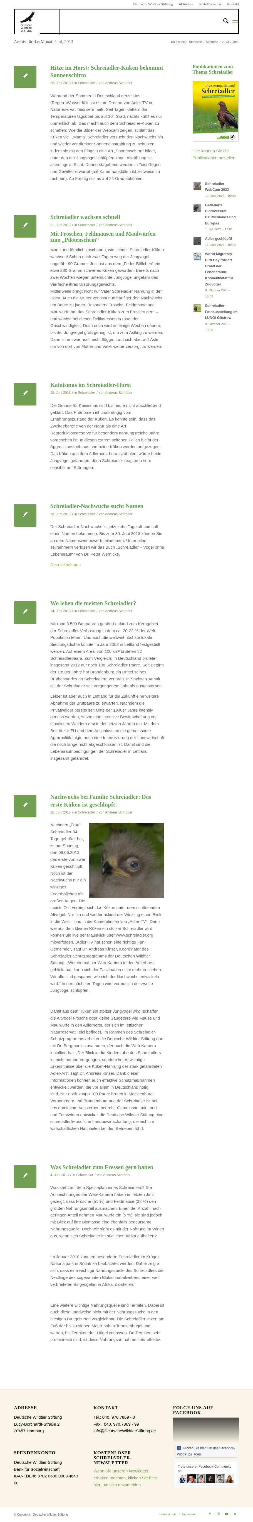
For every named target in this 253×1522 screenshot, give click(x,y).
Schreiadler (86, 83)
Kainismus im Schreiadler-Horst (90, 385)
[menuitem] (153, 4)
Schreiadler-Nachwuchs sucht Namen (96, 506)
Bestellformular (210, 4)
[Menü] (235, 22)
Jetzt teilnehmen (65, 564)
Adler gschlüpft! (218, 238)
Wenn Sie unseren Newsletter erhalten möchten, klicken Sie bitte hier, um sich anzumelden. (125, 1478)
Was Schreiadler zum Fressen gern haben (101, 1167)
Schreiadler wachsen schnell (85, 217)
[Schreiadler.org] (37, 22)
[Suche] (223, 22)
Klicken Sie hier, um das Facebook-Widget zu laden (206, 1451)
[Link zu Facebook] (210, 1514)
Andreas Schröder (118, 83)
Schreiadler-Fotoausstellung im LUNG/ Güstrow (221, 312)
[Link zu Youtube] (226, 1514)
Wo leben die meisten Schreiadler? (93, 603)
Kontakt (233, 4)
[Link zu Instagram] (218, 1514)
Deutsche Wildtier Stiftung (153, 4)
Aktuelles (186, 4)
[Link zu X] (235, 1514)
